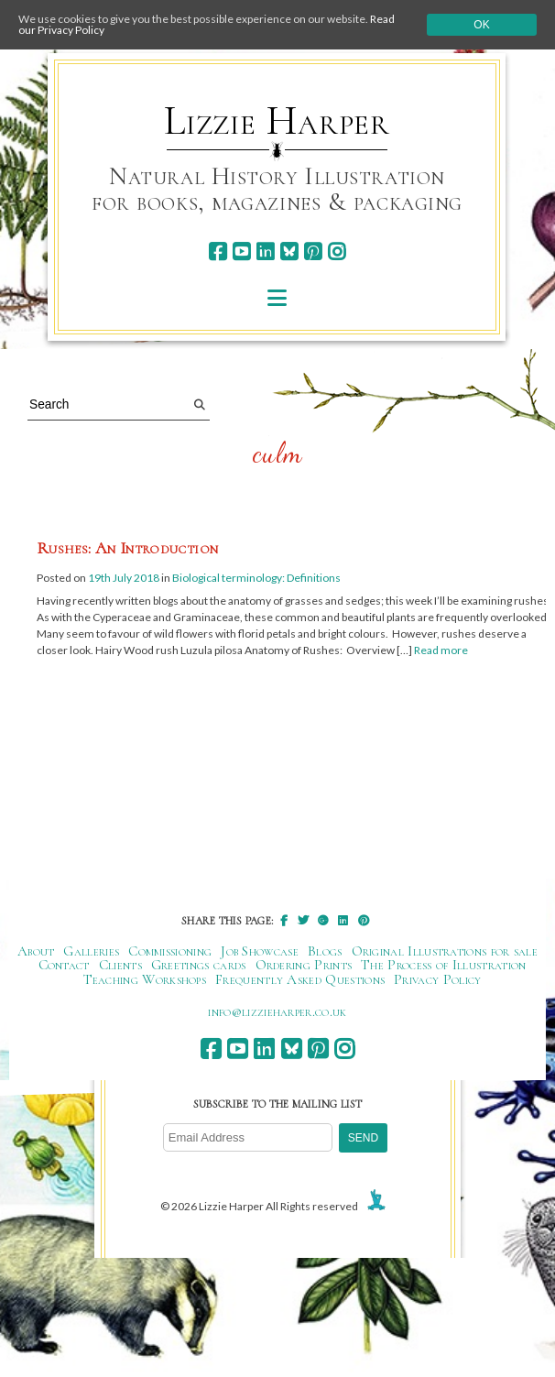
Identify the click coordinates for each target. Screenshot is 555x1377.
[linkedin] (265, 251)
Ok (481, 24)
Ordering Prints (304, 964)
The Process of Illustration (443, 964)
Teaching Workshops (145, 979)
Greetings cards (198, 964)
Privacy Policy (437, 979)
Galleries (91, 951)
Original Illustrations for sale (445, 951)
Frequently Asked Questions (300, 979)
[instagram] (336, 251)
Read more (441, 650)
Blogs (325, 951)
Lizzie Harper (277, 121)
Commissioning (170, 951)
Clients (120, 964)
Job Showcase (260, 951)
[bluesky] (289, 251)
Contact (64, 964)
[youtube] (241, 251)
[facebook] (217, 251)
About (36, 951)
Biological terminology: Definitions (256, 578)
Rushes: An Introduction (127, 548)
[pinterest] (312, 251)
